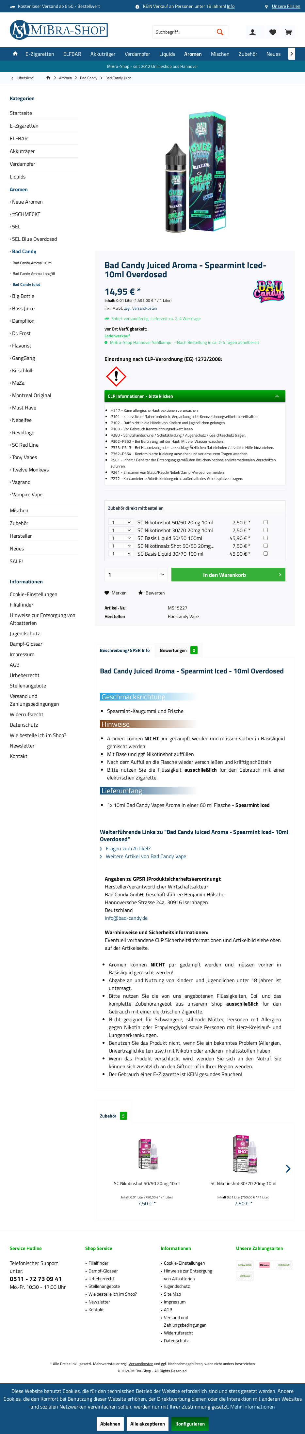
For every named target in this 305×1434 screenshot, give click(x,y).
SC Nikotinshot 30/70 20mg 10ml (175, 530)
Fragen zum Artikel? (125, 848)
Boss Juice (23, 308)
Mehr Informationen (252, 1407)
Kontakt (18, 756)
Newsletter (22, 745)
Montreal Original (31, 395)
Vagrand (20, 482)
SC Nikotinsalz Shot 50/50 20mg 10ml (180, 546)
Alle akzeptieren (147, 1423)
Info (230, 6)
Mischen (19, 510)
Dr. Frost (21, 333)
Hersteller (21, 536)
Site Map (172, 1293)
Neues (17, 548)
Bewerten (151, 592)
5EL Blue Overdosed (34, 239)
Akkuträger (22, 151)
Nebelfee (21, 420)
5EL (16, 226)
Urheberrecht (25, 675)
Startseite (21, 113)
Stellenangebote (28, 685)
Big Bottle (22, 296)
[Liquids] (167, 54)
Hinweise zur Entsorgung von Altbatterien (42, 619)
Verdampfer (22, 164)
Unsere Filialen (286, 6)
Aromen (19, 189)
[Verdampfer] (137, 54)
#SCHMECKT (25, 214)
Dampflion (23, 321)
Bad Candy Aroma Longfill (33, 273)
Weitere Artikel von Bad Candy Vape (143, 856)
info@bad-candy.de (126, 918)
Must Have (23, 407)
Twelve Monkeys (30, 469)
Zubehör (19, 523)
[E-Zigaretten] (40, 54)
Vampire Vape (26, 494)
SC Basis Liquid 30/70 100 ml (170, 554)
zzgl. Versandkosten (140, 308)
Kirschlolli (22, 370)
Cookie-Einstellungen (33, 594)
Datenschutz (24, 725)
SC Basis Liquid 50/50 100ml (169, 538)
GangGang (23, 358)
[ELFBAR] (72, 54)
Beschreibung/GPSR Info (125, 650)
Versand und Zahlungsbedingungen (34, 700)
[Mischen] (220, 54)
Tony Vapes (24, 457)
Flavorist (21, 345)
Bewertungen (179, 650)
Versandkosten (141, 1364)
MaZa (17, 383)
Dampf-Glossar (26, 644)
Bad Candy (23, 251)
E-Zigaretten (24, 126)
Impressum (22, 654)
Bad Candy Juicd (26, 284)
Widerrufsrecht (26, 714)
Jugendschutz (25, 633)
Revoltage (22, 432)
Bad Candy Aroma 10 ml (32, 263)
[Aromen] (193, 54)
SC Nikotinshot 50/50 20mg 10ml (175, 522)
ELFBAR (19, 138)
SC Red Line (25, 445)
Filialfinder (21, 605)
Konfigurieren (190, 1423)
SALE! (16, 561)
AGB (15, 665)
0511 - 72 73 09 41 (36, 1278)
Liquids (17, 176)
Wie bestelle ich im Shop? (38, 735)
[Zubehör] (248, 54)
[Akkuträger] (103, 54)
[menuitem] (288, 32)
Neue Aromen (27, 202)
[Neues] (273, 54)
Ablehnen (110, 1423)
